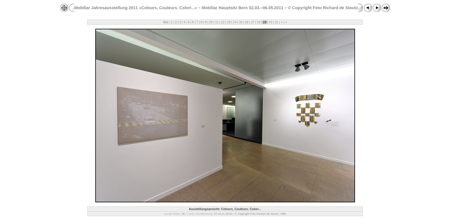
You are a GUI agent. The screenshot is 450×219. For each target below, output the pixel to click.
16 (246, 22)
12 (222, 22)
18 (258, 22)
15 (240, 22)
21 (276, 22)
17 (252, 22)
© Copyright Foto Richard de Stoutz (256, 213)
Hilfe (283, 213)
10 (211, 22)
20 (270, 22)
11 (216, 22)
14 (234, 22)
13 (228, 22)
